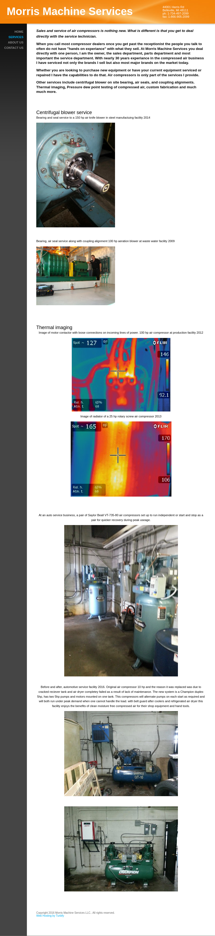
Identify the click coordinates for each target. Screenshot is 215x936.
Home (19, 31)
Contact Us (13, 47)
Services (16, 37)
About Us (15, 42)
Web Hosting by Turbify (50, 915)
